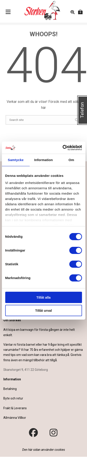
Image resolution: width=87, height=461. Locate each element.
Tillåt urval (43, 310)
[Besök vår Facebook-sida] (33, 433)
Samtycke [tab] (16, 160)
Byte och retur (13, 398)
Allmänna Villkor (14, 417)
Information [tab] (43, 160)
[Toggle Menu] (8, 12)
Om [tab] (71, 160)
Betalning (10, 389)
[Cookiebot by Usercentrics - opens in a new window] (62, 148)
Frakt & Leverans (15, 408)
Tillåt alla (43, 297)
